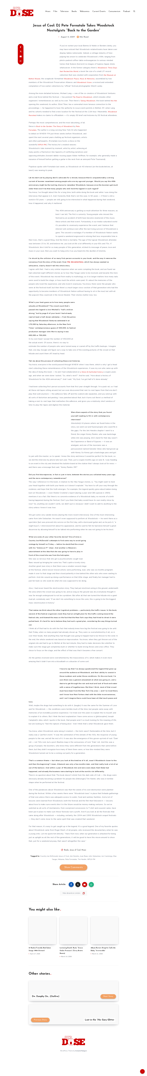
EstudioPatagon (81, 1065)
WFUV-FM (43, 148)
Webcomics (84, 11)
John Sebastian (95, 871)
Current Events (99, 11)
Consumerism (114, 11)
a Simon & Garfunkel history (92, 379)
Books (74, 11)
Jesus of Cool (75, 865)
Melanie (61, 874)
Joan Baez (84, 871)
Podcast (126, 11)
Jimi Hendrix (74, 871)
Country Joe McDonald (49, 871)
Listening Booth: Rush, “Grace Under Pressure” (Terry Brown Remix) (73, 965)
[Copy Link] (73, 907)
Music (47, 11)
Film (55, 11)
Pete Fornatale (71, 874)
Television (64, 11)
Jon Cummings (107, 871)
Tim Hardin (82, 874)
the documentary (92, 269)
